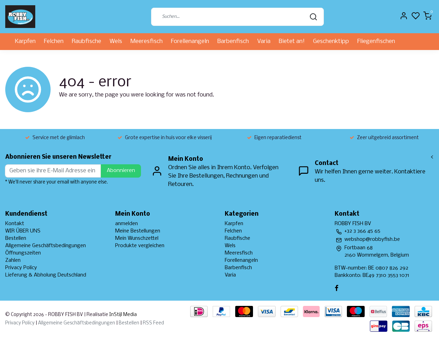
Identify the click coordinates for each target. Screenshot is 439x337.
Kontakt (14, 224)
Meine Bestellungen (137, 231)
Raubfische (86, 41)
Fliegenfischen (376, 41)
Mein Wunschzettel (136, 238)
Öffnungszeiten (23, 253)
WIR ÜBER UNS (22, 231)
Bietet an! (292, 41)
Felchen (54, 41)
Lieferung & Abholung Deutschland (45, 275)
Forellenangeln (190, 41)
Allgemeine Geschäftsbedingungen (45, 246)
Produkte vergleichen (139, 246)
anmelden (126, 224)
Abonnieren (121, 170)
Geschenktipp (331, 41)
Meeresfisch (147, 41)
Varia (263, 41)
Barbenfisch (233, 41)
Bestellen (15, 238)
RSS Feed (153, 323)
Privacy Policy (21, 268)
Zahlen (13, 260)
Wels (116, 41)
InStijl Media (122, 314)
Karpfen (25, 41)
